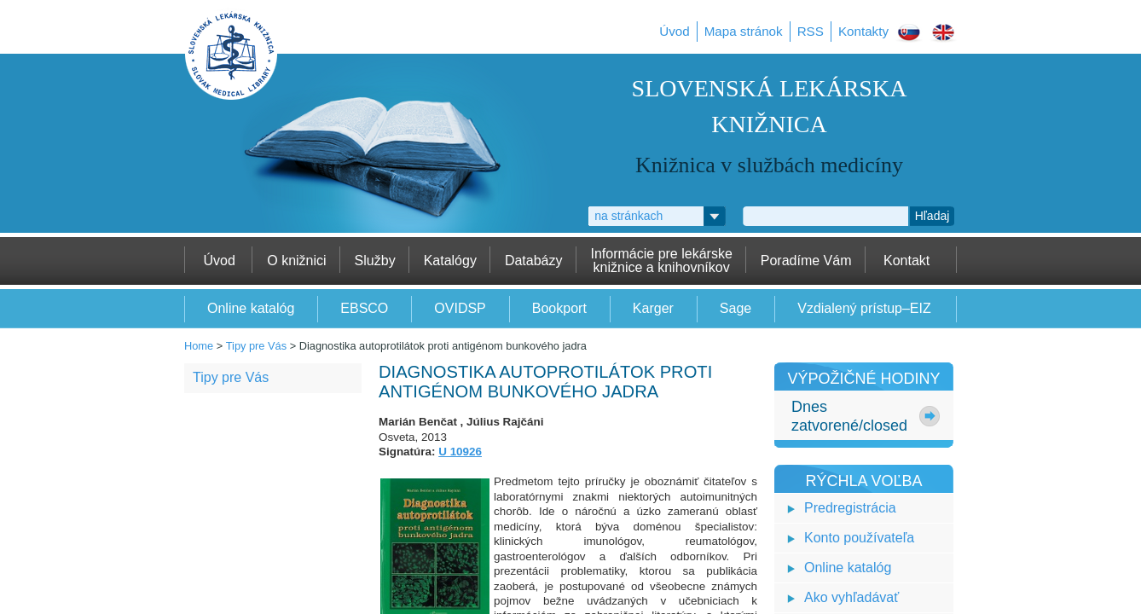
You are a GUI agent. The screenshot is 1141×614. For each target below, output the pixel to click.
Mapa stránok (743, 31)
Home (198, 345)
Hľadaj (932, 216)
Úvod (674, 31)
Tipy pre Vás (256, 345)
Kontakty (863, 31)
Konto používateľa (859, 537)
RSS (810, 31)
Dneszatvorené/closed (849, 416)
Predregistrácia (850, 508)
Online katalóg (847, 567)
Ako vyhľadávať (851, 597)
